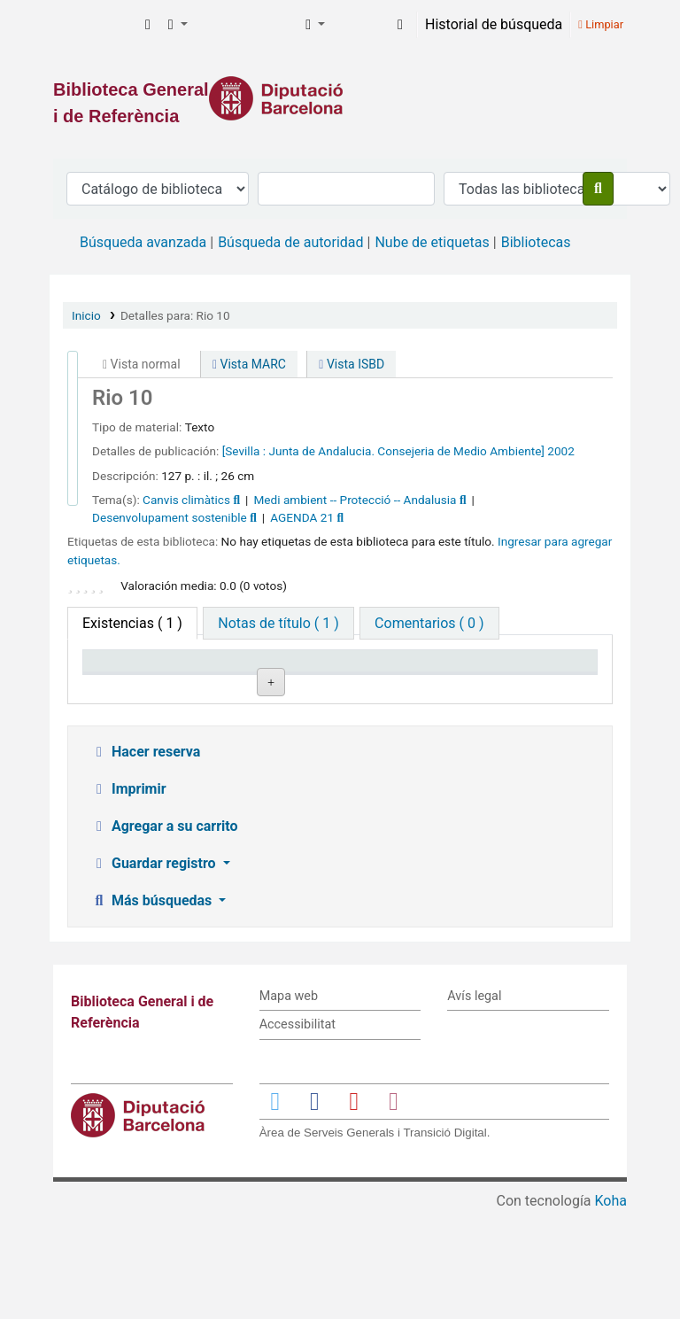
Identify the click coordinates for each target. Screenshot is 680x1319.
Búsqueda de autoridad (290, 242)
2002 (561, 451)
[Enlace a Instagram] (393, 1207)
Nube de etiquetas (432, 242)
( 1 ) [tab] (132, 623)
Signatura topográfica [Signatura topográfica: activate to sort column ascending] (332, 678)
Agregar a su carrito (164, 933)
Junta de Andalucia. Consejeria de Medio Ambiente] (406, 451)
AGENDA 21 (302, 517)
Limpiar (600, 24)
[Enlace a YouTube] (354, 1207)
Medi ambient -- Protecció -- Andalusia (354, 500)
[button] (148, 25)
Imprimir (128, 896)
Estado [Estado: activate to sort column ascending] (422, 686)
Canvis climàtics (186, 500)
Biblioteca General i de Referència (94, 25)
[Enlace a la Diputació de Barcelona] (340, 98)
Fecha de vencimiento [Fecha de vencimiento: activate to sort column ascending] (541, 678)
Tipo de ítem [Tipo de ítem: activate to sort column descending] (130, 686)
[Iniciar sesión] (400, 25)
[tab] (278, 623)
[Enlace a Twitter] (275, 1207)
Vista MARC (249, 364)
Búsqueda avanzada (143, 242)
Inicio (86, 315)
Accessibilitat (297, 1132)
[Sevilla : (244, 451)
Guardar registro (155, 970)
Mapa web (288, 1103)
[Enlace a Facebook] (314, 1207)
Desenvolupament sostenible (169, 517)
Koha (611, 1308)
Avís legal (474, 1103)
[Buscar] (598, 189)
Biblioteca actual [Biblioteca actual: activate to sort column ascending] (225, 678)
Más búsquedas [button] (152, 1007)
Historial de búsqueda (493, 24)
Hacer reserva (145, 858)
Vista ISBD (351, 364)
